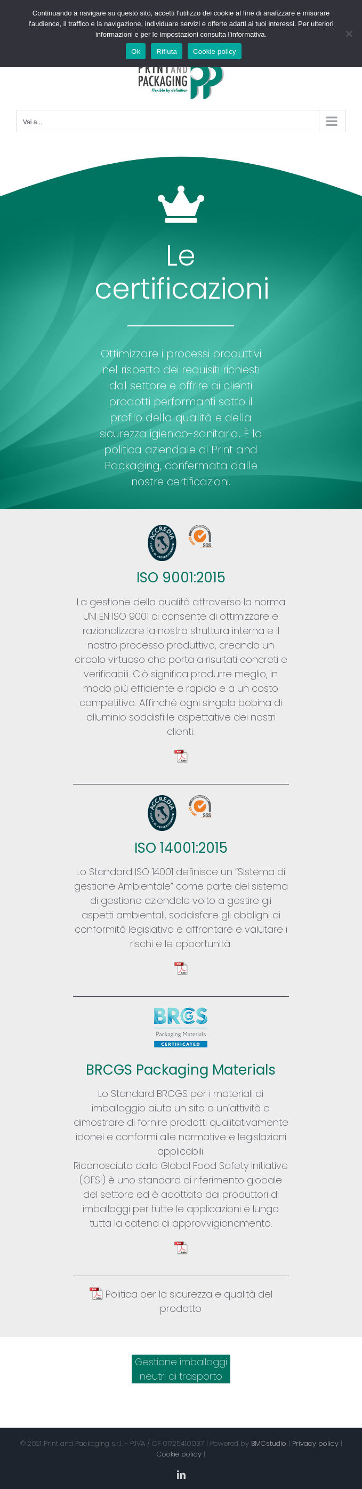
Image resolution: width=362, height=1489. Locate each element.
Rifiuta (166, 51)
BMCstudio (268, 1443)
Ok (135, 51)
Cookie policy (179, 1454)
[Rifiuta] (348, 33)
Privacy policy (315, 1443)
